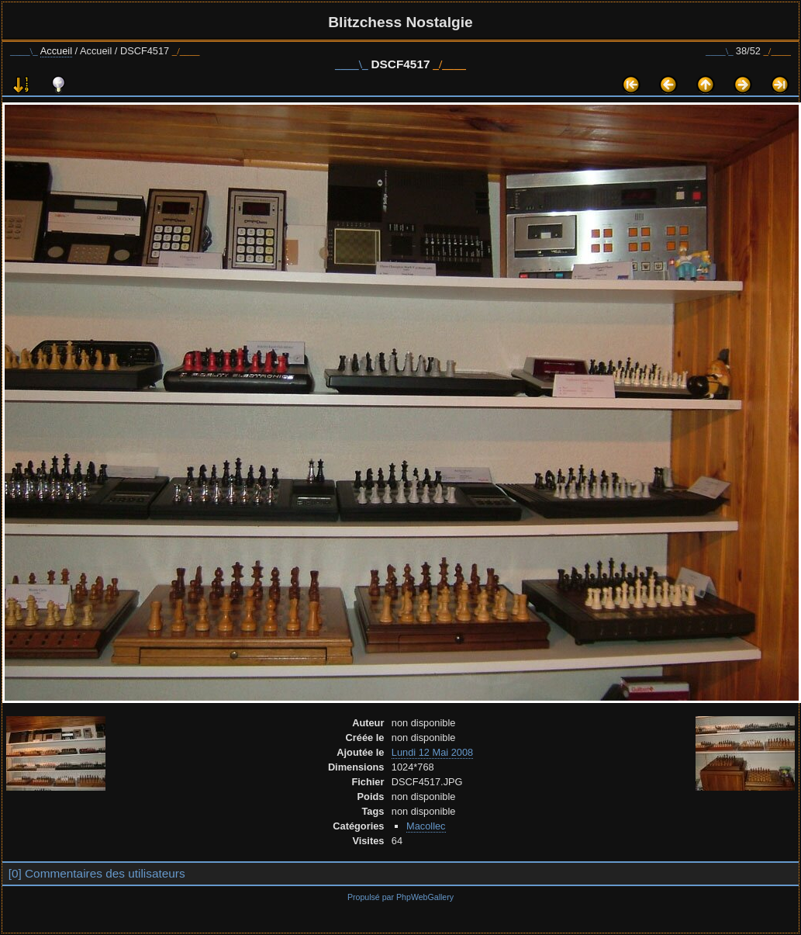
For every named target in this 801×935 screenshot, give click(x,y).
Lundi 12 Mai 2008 (432, 752)
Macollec (426, 826)
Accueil (56, 51)
